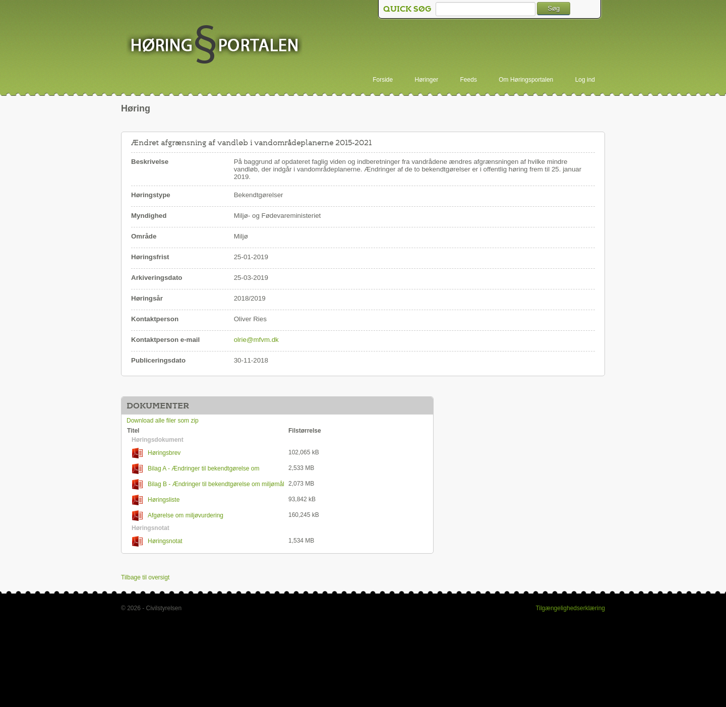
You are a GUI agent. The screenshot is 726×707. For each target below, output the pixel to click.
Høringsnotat (157, 541)
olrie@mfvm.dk (256, 339)
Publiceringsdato (158, 360)
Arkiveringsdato (156, 277)
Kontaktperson (154, 319)
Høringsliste (155, 500)
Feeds (468, 79)
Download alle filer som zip (163, 420)
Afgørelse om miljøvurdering (177, 515)
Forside (383, 79)
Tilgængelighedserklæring (570, 608)
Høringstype (150, 195)
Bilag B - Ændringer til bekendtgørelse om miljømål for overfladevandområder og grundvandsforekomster (205, 484)
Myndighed (148, 215)
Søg (554, 8)
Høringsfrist (150, 257)
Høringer (427, 79)
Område (143, 236)
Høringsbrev (156, 453)
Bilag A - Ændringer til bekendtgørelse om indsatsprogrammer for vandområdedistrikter (193, 468)
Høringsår (147, 298)
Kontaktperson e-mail (165, 339)
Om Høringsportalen (526, 79)
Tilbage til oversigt (145, 577)
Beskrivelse (149, 161)
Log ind (585, 79)
